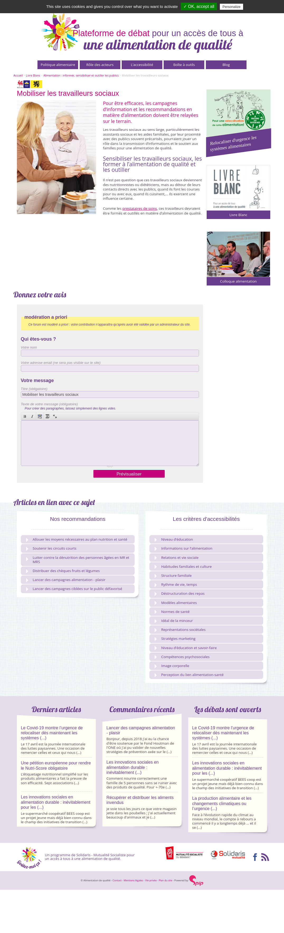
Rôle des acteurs (99, 64)
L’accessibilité (142, 64)
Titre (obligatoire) (34, 389)
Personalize (231, 7)
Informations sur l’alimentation (183, 547)
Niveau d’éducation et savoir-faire (186, 647)
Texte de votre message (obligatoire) (49, 404)
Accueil (18, 75)
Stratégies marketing (175, 637)
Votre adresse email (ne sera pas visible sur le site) (61, 363)
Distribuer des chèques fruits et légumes (63, 570)
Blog (226, 64)
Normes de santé (172, 610)
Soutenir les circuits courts (51, 547)
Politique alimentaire (58, 64)
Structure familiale (173, 574)
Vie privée (151, 879)
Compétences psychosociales (182, 656)
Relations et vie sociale (176, 556)
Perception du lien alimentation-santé (189, 674)
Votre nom (29, 347)
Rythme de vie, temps (176, 583)
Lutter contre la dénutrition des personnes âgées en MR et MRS (77, 558)
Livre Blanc (33, 75)
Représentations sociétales (180, 628)
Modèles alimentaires (176, 601)
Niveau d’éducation (174, 538)
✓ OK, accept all (198, 6)
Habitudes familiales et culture (183, 565)
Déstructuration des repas (180, 592)
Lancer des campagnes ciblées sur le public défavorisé (74, 588)
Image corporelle (172, 665)
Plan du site (165, 879)
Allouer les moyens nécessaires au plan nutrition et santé (76, 538)
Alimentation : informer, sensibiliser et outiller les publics (81, 75)
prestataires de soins (139, 208)
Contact (117, 879)
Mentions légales (133, 879)
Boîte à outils (184, 64)
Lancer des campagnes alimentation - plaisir (66, 579)
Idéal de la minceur (174, 619)
